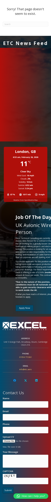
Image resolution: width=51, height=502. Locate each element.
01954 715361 (25, 357)
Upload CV (8, 436)
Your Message (10, 452)
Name (6, 398)
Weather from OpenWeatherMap (25, 200)
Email (6, 411)
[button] (15, 380)
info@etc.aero (25, 369)
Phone (6, 424)
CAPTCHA (8, 471)
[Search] (25, 24)
